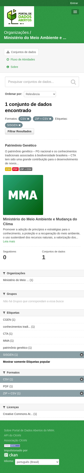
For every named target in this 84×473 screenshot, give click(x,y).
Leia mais (9, 241)
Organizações (16, 32)
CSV (8, 169)
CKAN (11, 455)
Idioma (8, 461)
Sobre (12, 66)
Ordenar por (13, 93)
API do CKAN (12, 435)
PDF (15, 169)
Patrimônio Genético (20, 145)
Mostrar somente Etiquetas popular (26, 361)
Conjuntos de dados (21, 52)
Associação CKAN (15, 440)
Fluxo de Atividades (21, 59)
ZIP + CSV (25, 169)
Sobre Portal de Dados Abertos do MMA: (29, 430)
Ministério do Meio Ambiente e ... (35, 37)
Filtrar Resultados (19, 131)
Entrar (74, 3)
